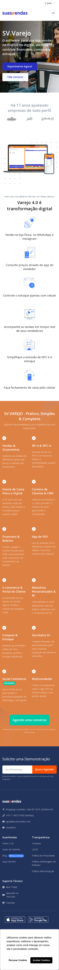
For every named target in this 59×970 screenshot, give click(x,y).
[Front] (15, 13)
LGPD (35, 849)
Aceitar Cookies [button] (41, 960)
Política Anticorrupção (43, 871)
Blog (13, 855)
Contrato (36, 843)
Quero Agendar (44, 769)
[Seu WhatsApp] (17, 769)
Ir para (48, 3)
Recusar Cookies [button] (18, 960)
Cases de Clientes (11, 849)
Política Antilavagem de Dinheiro (44, 863)
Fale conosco (15, 77)
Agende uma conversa (29, 720)
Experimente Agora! (20, 66)
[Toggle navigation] (53, 12)
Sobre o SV (8, 843)
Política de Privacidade (43, 855)
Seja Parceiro (9, 861)
